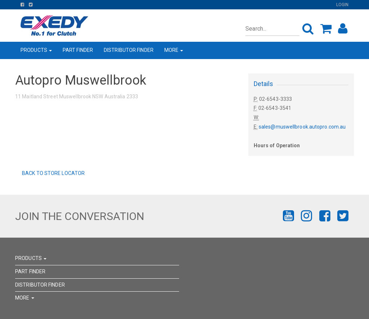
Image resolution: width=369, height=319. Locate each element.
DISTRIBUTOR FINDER (129, 50)
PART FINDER (78, 50)
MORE (173, 50)
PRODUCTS (36, 50)
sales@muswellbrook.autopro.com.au (302, 127)
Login (342, 4)
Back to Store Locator (53, 173)
